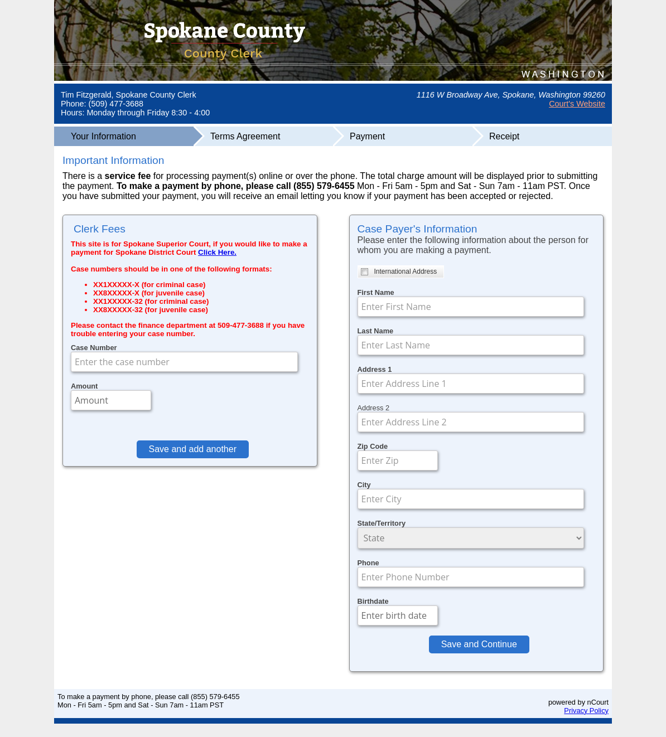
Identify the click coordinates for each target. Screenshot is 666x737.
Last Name (376, 331)
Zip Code (373, 446)
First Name (376, 292)
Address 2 (374, 408)
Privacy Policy (586, 710)
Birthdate (373, 601)
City (364, 485)
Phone (368, 563)
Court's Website (577, 103)
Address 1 (375, 369)
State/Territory (382, 523)
